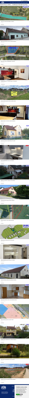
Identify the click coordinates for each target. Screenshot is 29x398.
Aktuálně (24, 2)
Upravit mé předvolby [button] (19, 395)
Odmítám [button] (21, 394)
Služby (21, 2)
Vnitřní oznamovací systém (4, 393)
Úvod (10, 2)
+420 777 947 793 (25, 0)
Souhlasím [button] (18, 394)
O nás (15, 2)
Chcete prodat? (18, 2)
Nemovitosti (13, 2)
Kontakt (27, 2)
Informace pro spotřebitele (4, 391)
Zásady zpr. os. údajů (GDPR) (4, 392)
